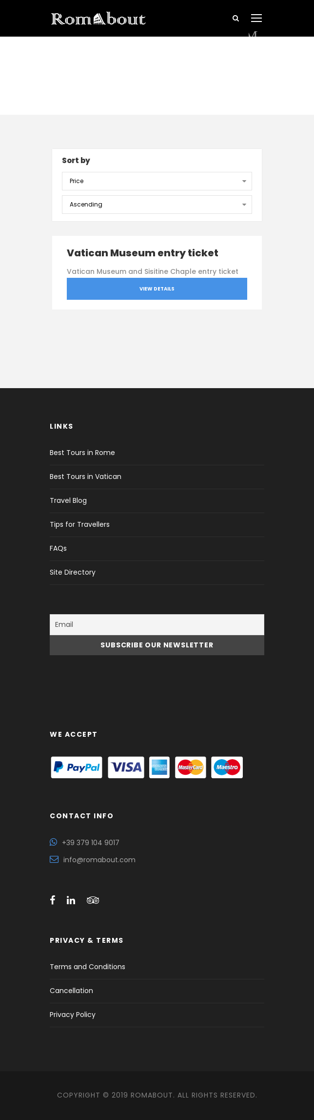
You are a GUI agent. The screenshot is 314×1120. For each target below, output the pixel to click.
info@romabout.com (99, 860)
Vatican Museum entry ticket (142, 253)
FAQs (58, 548)
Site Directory (73, 572)
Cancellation (71, 991)
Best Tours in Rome (82, 452)
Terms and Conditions (87, 967)
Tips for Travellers (80, 524)
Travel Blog (68, 500)
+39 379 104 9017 (90, 843)
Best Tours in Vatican (85, 476)
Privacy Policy (73, 1014)
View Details (157, 288)
